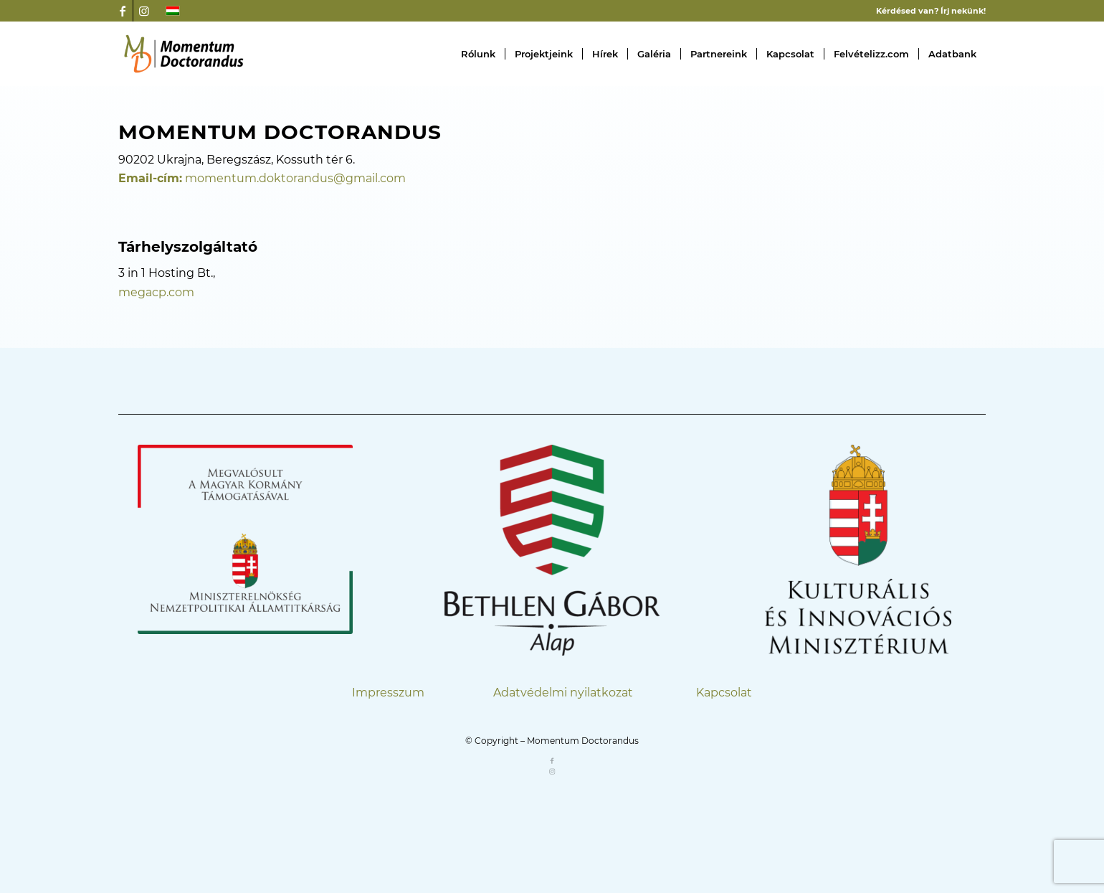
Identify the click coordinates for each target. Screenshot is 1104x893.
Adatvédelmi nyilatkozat (563, 692)
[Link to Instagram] (144, 11)
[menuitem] (478, 54)
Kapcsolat (724, 692)
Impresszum (388, 692)
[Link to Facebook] (122, 11)
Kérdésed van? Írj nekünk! (931, 11)
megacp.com (156, 292)
